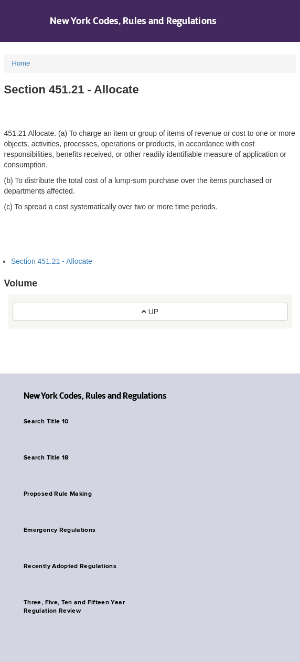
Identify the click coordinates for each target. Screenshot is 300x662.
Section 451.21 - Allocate (51, 261)
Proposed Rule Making (58, 494)
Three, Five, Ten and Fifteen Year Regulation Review (74, 607)
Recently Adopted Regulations (70, 566)
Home (21, 63)
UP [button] (150, 311)
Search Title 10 (46, 422)
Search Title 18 (46, 458)
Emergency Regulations (60, 530)
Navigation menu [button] (17, 21)
